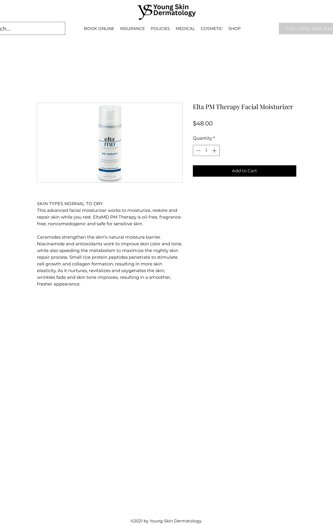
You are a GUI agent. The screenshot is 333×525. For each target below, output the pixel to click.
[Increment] (215, 150)
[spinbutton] (206, 150)
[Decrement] (198, 150)
